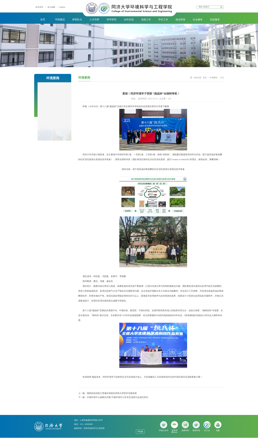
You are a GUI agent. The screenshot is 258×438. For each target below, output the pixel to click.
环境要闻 (213, 78)
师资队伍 (77, 19)
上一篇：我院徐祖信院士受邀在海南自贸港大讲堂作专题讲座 (107, 393)
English (62, 7)
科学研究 (111, 19)
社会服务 (198, 19)
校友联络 (180, 19)
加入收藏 (51, 7)
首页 (42, 19)
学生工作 (163, 19)
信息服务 (215, 19)
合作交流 (129, 19)
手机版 (140, 432)
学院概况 (60, 19)
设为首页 (39, 7)
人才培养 (94, 19)
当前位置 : (197, 78)
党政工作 (146, 19)
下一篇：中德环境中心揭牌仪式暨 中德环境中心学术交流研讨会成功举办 (113, 397)
